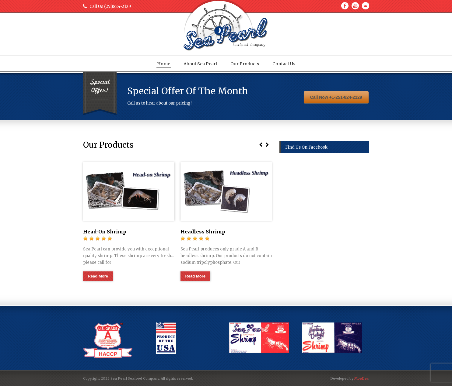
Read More (98, 276)
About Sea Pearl (200, 64)
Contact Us (283, 64)
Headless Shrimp (202, 232)
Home (163, 64)
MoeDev (361, 378)
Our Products (244, 64)
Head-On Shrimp (104, 232)
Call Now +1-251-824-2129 (336, 97)
